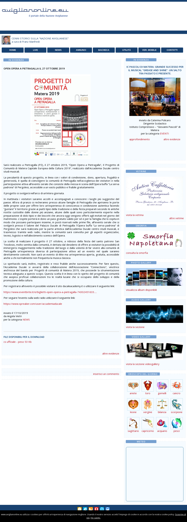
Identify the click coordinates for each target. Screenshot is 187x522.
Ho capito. (96, 517)
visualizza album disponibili (141, 289)
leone (133, 411)
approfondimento (139, 139)
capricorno (148, 430)
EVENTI (164, 133)
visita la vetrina (134, 215)
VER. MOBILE (149, 50)
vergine (148, 411)
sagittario (133, 430)
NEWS (58, 50)
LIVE (35, 50)
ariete (133, 392)
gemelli (162, 392)
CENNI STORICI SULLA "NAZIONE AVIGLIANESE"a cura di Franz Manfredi (40, 40)
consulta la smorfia (137, 252)
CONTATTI (172, 50)
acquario (162, 430)
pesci (177, 430)
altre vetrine (176, 218)
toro (148, 392)
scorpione (177, 411)
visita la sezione (135, 327)
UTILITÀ (126, 50)
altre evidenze (110, 353)
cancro (177, 392)
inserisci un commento (106, 374)
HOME (12, 50)
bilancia (162, 411)
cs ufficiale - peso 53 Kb (18, 341)
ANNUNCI (81, 50)
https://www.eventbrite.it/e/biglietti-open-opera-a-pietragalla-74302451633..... (50, 292)
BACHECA (103, 50)
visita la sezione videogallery (142, 364)
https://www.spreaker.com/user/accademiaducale (33, 303)
